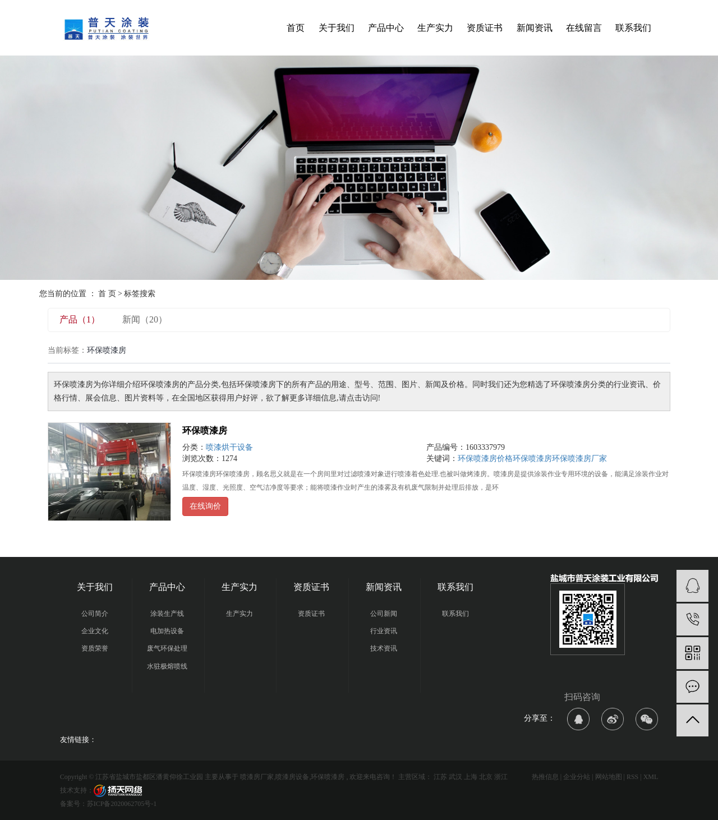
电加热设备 (167, 631)
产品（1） (79, 319)
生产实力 (435, 28)
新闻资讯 (535, 28)
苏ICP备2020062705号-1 (122, 804)
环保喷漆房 (204, 430)
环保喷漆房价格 (485, 458)
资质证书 (485, 28)
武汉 (455, 777)
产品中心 (386, 28)
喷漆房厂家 (257, 777)
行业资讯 (383, 631)
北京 (486, 777)
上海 (470, 777)
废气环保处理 (167, 648)
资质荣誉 (94, 648)
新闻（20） (144, 319)
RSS (632, 777)
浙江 (501, 777)
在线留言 (584, 28)
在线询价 (205, 506)
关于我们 (337, 28)
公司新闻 (383, 614)
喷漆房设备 (292, 777)
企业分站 (576, 777)
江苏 (440, 777)
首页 (296, 28)
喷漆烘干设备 (229, 447)
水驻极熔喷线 (167, 666)
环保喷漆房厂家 (579, 458)
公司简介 (94, 614)
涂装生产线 (167, 614)
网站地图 (608, 777)
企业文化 (94, 631)
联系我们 (633, 28)
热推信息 (545, 777)
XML (651, 777)
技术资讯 (383, 648)
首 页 (107, 293)
